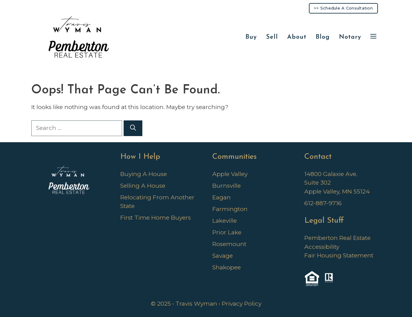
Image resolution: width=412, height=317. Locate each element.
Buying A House (143, 174)
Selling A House (142, 185)
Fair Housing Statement (338, 255)
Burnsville (226, 185)
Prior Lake (226, 232)
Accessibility (321, 246)
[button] (373, 37)
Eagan (221, 197)
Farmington (230, 209)
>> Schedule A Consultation (343, 8)
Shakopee (226, 267)
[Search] (133, 128)
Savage (222, 255)
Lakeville (224, 220)
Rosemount (229, 244)
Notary (350, 37)
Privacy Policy (241, 303)
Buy (251, 37)
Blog (323, 37)
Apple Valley (230, 174)
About (296, 37)
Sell (272, 37)
